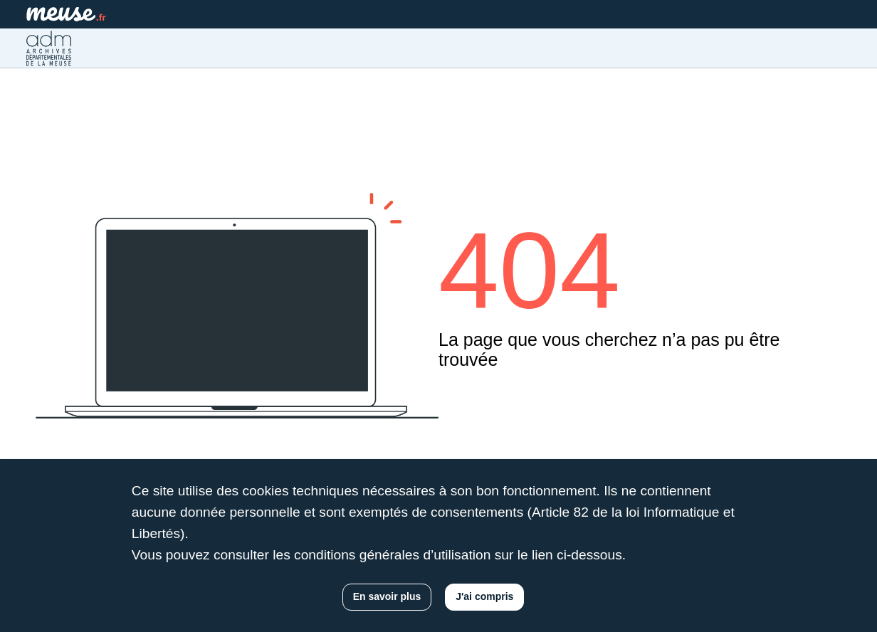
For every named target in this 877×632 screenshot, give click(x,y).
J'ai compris (484, 596)
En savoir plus (387, 596)
